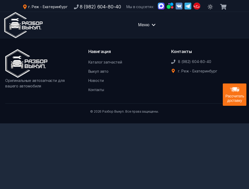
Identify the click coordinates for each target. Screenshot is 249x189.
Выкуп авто (98, 71)
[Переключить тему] (210, 7)
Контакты (96, 90)
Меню (147, 25)
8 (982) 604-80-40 (100, 6)
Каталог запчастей (105, 62)
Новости (96, 80)
